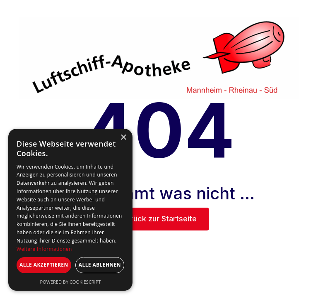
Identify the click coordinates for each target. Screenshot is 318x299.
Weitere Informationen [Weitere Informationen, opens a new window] (44, 248)
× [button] (123, 138)
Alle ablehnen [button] (100, 264)
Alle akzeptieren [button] (43, 264)
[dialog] (70, 210)
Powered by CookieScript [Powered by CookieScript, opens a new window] (70, 282)
